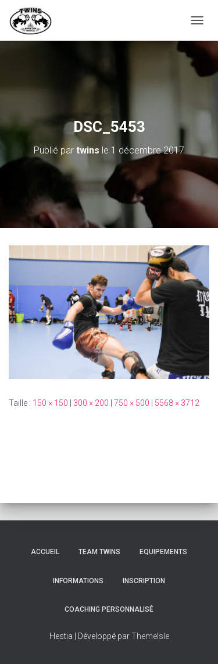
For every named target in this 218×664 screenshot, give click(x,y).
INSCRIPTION (144, 581)
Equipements (163, 552)
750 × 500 (131, 403)
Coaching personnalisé (109, 609)
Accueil (45, 552)
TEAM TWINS (99, 552)
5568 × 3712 (177, 403)
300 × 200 (91, 403)
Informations (78, 581)
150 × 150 (50, 403)
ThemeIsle (150, 636)
